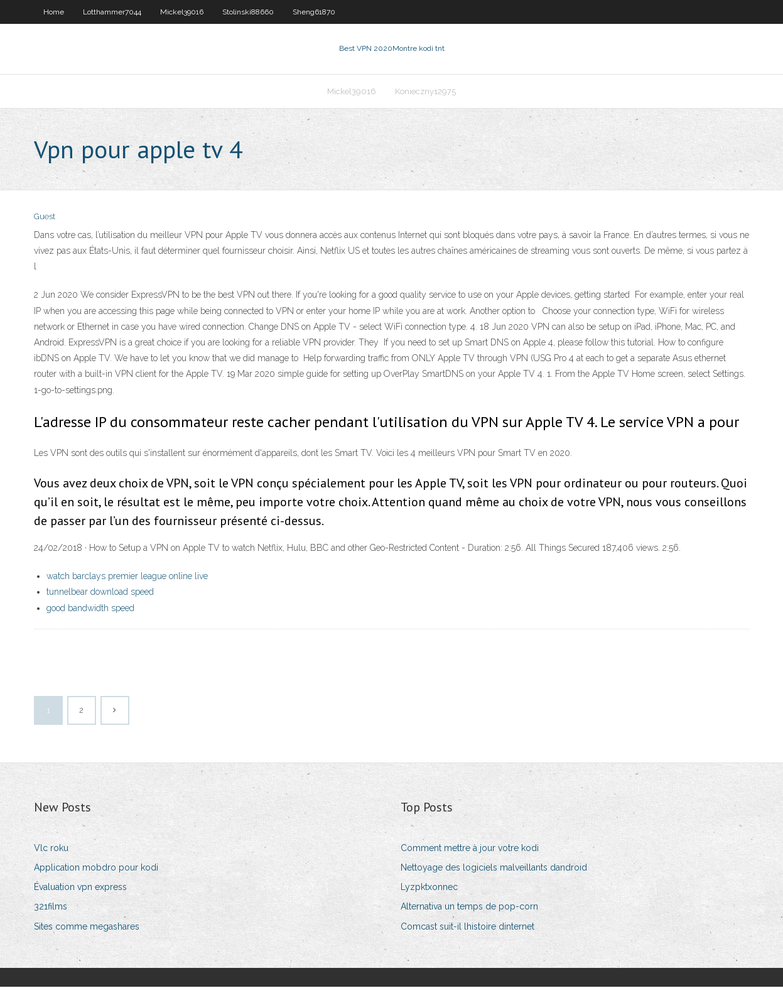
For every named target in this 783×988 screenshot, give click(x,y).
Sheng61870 (314, 12)
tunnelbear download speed (100, 594)
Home (53, 12)
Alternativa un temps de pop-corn (469, 908)
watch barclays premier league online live (127, 577)
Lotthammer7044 (112, 12)
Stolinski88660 (248, 12)
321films (50, 908)
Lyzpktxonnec (429, 888)
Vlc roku (51, 849)
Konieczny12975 (425, 92)
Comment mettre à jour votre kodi (470, 849)
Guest (44, 218)
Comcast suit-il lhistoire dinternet (467, 928)
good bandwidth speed (90, 609)
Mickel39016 (181, 12)
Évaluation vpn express (80, 888)
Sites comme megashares (86, 928)
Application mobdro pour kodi (96, 869)
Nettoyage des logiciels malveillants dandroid (494, 869)
